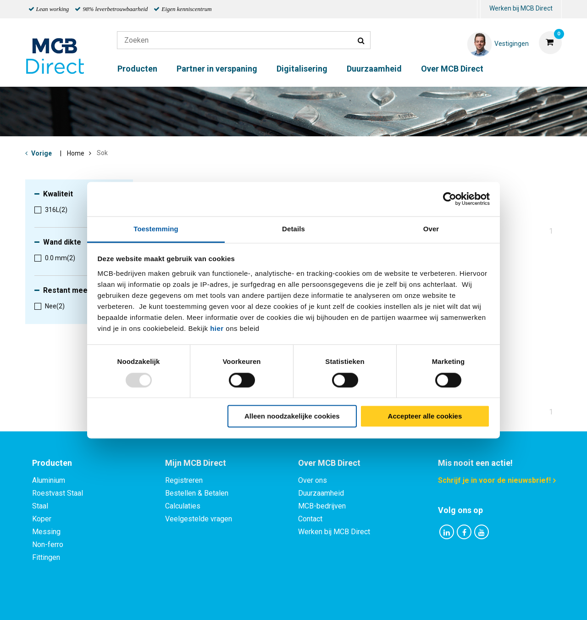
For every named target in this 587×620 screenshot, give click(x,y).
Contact (310, 518)
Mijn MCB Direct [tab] (195, 463)
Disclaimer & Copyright (423, 602)
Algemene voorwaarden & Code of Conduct (305, 602)
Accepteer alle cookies (425, 416)
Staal (40, 506)
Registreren (184, 480)
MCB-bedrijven (322, 506)
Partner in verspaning (217, 68)
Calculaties (182, 506)
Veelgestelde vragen (198, 518)
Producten (137, 68)
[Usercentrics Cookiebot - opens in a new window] (450, 199)
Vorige (41, 153)
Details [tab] (293, 229)
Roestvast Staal (57, 493)
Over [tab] (431, 229)
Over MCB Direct (452, 68)
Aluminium (48, 480)
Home (75, 153)
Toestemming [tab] (155, 229)
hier (217, 328)
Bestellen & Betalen (196, 493)
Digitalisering (302, 68)
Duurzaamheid (374, 68)
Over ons (312, 480)
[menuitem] (479, 9)
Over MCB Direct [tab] (329, 463)
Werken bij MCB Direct (521, 8)
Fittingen (46, 557)
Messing (46, 531)
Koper (41, 518)
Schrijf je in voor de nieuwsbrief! (494, 480)
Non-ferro (47, 544)
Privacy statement (195, 602)
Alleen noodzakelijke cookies (292, 416)
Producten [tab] (52, 463)
